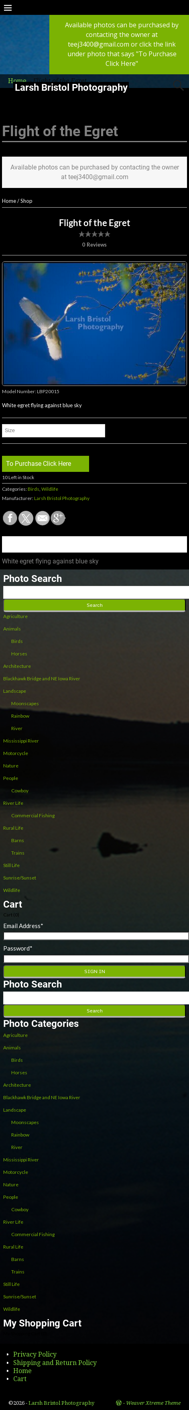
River (16, 728)
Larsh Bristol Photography (71, 87)
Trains (17, 853)
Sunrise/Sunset (19, 878)
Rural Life (13, 828)
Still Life (11, 865)
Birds (33, 489)
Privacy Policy (35, 1354)
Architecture (17, 666)
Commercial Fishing (33, 815)
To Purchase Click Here (38, 463)
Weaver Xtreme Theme (153, 1403)
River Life (13, 803)
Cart (19, 1379)
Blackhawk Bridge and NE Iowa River (41, 678)
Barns (17, 840)
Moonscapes (25, 703)
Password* (18, 948)
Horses (19, 654)
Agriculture (15, 616)
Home (9, 201)
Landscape (14, 691)
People (10, 778)
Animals (12, 629)
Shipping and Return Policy (55, 1363)
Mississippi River (21, 741)
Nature (10, 766)
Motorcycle (15, 753)
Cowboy (19, 791)
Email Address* (23, 925)
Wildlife (49, 489)
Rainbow (20, 716)
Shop (26, 201)
